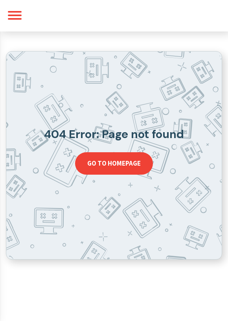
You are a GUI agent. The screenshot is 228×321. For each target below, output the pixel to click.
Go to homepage (114, 163)
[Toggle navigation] (14, 15)
